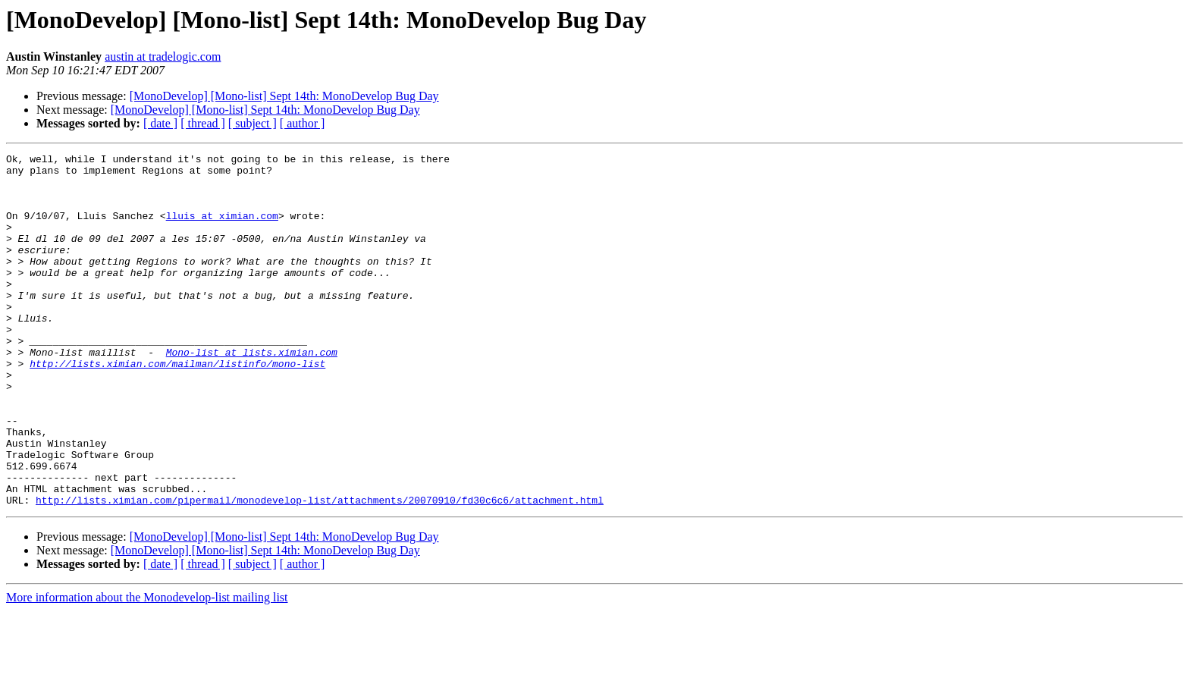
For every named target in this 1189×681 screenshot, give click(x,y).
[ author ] (302, 123)
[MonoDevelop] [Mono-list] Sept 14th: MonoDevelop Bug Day (284, 95)
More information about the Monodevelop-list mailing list (147, 667)
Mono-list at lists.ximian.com (251, 393)
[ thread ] (202, 123)
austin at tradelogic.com (163, 56)
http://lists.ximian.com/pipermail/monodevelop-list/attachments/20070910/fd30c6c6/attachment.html (320, 570)
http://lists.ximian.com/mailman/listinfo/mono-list (177, 406)
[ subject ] (252, 123)
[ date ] (160, 123)
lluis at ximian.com (222, 229)
